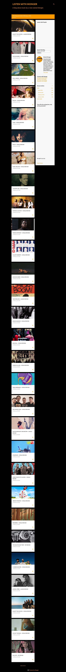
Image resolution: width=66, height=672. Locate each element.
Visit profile (45, 72)
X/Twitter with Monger (42, 80)
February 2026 (41, 94)
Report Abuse (40, 163)
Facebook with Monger (42, 81)
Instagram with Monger (42, 77)
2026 (38, 88)
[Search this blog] (43, 51)
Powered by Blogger (33, 670)
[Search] (54, 4)
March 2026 (40, 92)
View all (14, 17)
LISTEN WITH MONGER (25, 4)
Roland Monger (47, 57)
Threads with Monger (41, 78)
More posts (23, 665)
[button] (33, 38)
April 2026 (40, 90)
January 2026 (41, 97)
